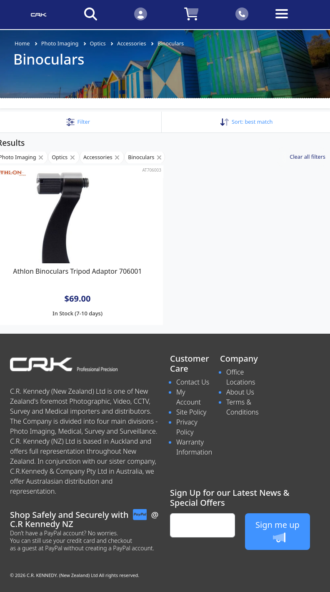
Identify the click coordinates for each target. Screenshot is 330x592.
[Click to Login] (140, 13)
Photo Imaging (60, 43)
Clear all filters (307, 156)
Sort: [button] (246, 121)
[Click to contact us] (242, 13)
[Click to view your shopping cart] (191, 13)
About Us (240, 392)
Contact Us (192, 382)
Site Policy (191, 412)
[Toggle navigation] (292, 20)
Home (22, 43)
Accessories (131, 43)
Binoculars (171, 43)
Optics (98, 43)
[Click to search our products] (90, 13)
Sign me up (277, 531)
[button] (78, 121)
